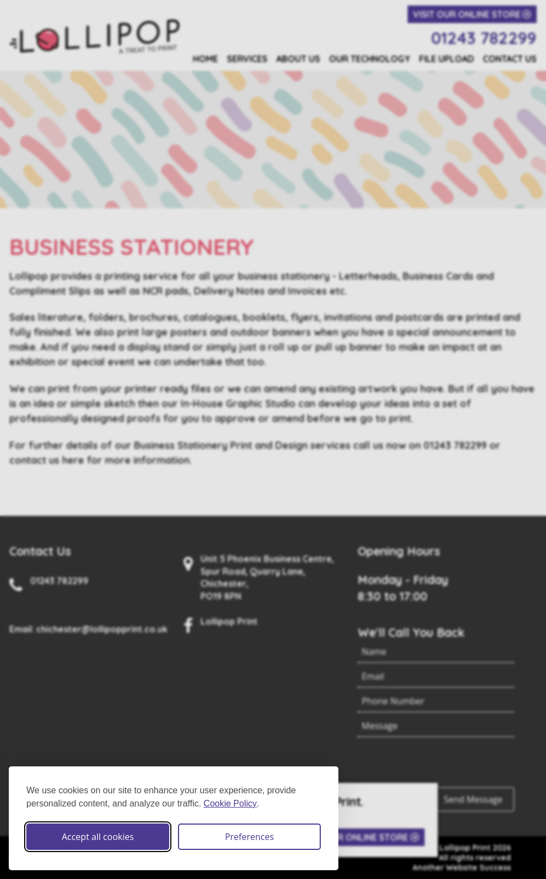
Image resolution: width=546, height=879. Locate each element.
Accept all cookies (97, 837)
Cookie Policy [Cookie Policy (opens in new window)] (230, 803)
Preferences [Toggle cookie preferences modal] (249, 837)
